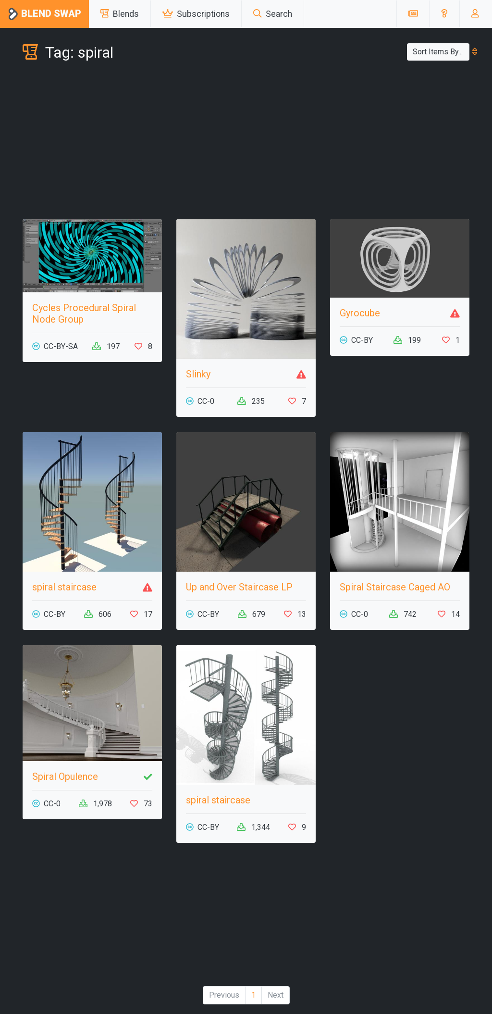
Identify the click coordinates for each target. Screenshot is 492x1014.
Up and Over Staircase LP (239, 587)
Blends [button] (119, 14)
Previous (224, 995)
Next (275, 995)
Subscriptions (196, 14)
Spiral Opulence (65, 776)
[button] (444, 14)
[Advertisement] (246, 142)
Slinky (198, 374)
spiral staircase (64, 587)
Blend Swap (44, 14)
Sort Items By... (441, 51)
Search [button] (272, 14)
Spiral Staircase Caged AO (395, 587)
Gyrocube (360, 313)
